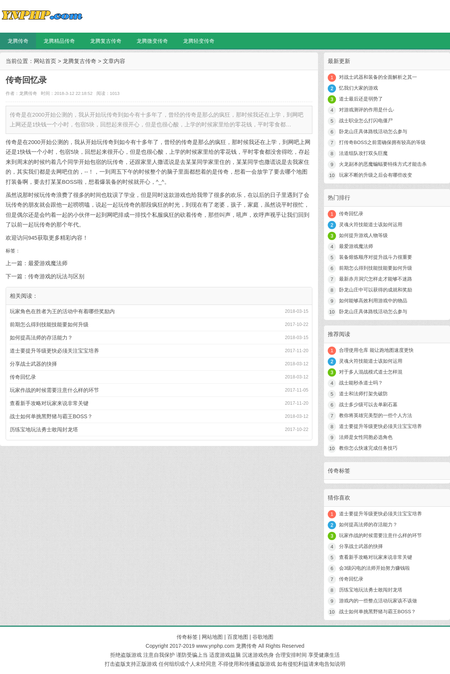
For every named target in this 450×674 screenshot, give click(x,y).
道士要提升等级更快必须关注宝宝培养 (54, 351)
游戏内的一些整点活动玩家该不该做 (378, 600)
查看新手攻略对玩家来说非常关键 (49, 403)
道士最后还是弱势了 (361, 99)
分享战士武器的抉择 (33, 364)
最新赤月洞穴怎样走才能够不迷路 (375, 279)
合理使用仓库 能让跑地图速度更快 (376, 350)
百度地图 (237, 637)
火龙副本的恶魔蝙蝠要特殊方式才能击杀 (383, 164)
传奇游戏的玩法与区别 (56, 276)
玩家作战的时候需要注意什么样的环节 (54, 390)
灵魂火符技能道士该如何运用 (370, 224)
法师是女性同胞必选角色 (366, 437)
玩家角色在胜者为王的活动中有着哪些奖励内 (62, 311)
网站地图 (212, 637)
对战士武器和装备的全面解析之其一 (378, 77)
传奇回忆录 (23, 377)
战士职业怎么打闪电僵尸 (366, 120)
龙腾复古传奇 (106, 41)
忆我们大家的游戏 (358, 88)
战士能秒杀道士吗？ (361, 383)
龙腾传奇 (18, 41)
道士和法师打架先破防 (363, 393)
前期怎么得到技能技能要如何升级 (49, 324)
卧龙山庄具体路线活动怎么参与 (373, 131)
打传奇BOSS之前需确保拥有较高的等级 (382, 142)
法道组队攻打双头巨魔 (363, 153)
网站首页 (45, 61)
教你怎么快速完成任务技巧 (368, 448)
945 (33, 238)
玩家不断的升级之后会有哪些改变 (375, 175)
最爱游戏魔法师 (48, 263)
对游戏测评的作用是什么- (366, 110)
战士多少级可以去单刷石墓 (368, 404)
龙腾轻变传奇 (198, 41)
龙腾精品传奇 (59, 41)
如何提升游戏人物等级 (363, 235)
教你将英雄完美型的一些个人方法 (375, 415)
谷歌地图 (262, 637)
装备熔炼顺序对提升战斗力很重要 (375, 257)
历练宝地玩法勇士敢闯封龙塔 (44, 429)
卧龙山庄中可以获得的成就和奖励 (375, 290)
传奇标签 (187, 637)
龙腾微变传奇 (152, 41)
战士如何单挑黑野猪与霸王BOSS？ (51, 416)
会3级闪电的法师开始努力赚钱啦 (374, 568)
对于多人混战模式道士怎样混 (370, 372)
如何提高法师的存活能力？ (41, 338)
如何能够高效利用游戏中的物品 (373, 300)
